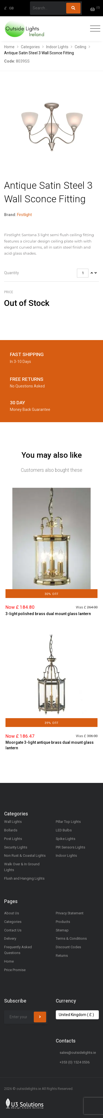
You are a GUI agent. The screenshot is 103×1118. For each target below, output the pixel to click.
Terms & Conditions (71, 938)
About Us (11, 913)
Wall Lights (13, 822)
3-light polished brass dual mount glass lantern (48, 613)
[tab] (51, 273)
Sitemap (62, 930)
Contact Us (12, 930)
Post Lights (13, 839)
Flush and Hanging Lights (24, 878)
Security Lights (15, 847)
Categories (30, 47)
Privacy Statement (69, 913)
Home (9, 47)
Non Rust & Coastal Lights (25, 855)
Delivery (10, 938)
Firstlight (24, 214)
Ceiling (80, 47)
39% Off (51, 723)
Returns (62, 955)
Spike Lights (65, 839)
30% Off (51, 594)
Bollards (10, 830)
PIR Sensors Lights (70, 847)
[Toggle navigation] (93, 29)
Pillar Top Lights (68, 822)
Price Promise (15, 970)
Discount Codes (68, 947)
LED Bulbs (64, 830)
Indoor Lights (57, 47)
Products (63, 922)
